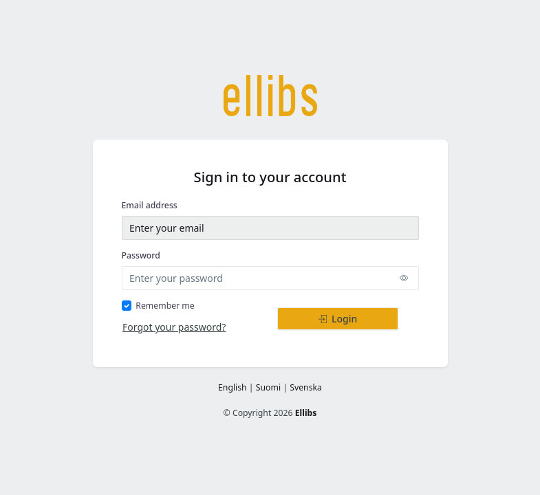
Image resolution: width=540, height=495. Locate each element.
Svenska (306, 387)
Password (141, 255)
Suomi (268, 387)
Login (338, 318)
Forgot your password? (174, 326)
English (232, 387)
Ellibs (306, 413)
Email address (149, 205)
